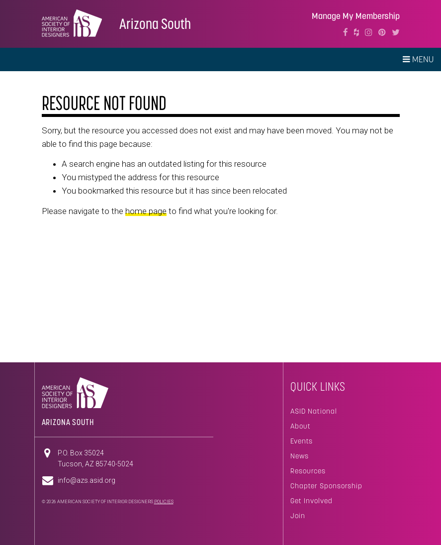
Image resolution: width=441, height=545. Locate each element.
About (300, 426)
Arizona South (155, 23)
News (299, 455)
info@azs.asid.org (86, 480)
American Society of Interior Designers (72, 23)
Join (297, 515)
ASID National (313, 411)
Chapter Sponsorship (326, 485)
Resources (308, 470)
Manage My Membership (356, 16)
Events (301, 440)
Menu (418, 59)
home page (146, 211)
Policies (164, 501)
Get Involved (311, 500)
